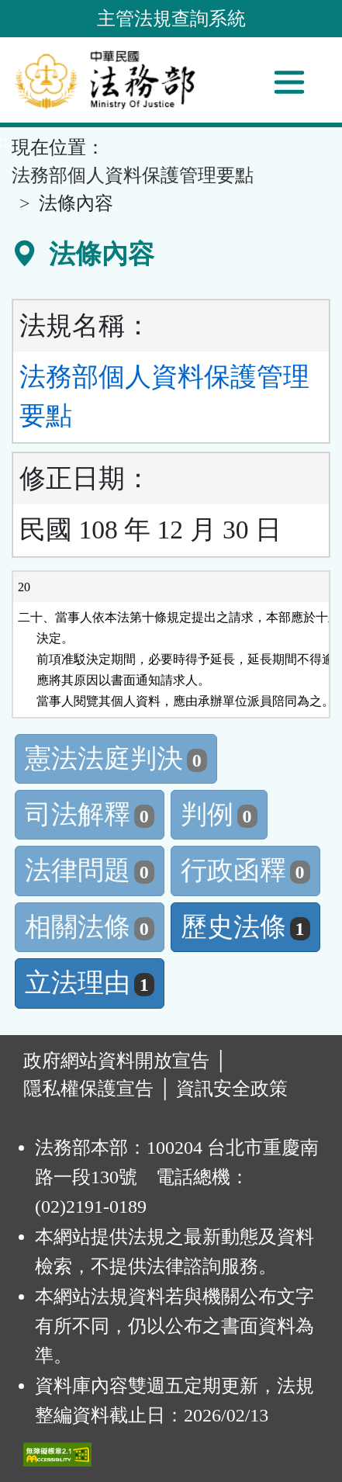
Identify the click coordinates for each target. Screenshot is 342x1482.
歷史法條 (245, 926)
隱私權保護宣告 (88, 1089)
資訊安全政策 (232, 1089)
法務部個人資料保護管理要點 (133, 175)
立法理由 (89, 982)
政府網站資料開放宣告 (116, 1061)
